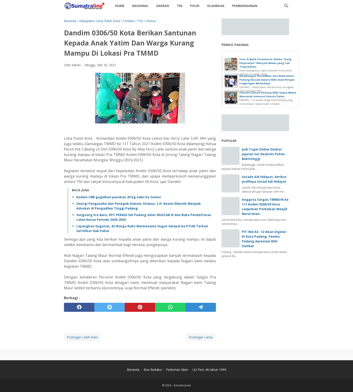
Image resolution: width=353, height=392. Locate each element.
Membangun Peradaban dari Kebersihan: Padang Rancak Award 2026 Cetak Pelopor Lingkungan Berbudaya (267, 79)
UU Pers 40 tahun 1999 (209, 369)
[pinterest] (140, 307)
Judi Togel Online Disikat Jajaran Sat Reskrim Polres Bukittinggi (263, 154)
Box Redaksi (153, 369)
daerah (162, 6)
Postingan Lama (201, 337)
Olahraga (215, 6)
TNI (179, 6)
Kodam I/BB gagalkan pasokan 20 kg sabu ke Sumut (118, 197)
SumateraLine (182, 385)
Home (119, 6)
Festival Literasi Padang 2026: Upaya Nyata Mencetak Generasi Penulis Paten (267, 94)
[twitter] (109, 307)
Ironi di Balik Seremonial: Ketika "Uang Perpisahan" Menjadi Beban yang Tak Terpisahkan (265, 62)
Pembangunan (244, 6)
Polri (194, 6)
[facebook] (79, 307)
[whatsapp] (170, 307)
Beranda (133, 369)
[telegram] (201, 307)
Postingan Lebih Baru (82, 337)
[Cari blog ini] (286, 6)
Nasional (140, 6)
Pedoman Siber (177, 369)
